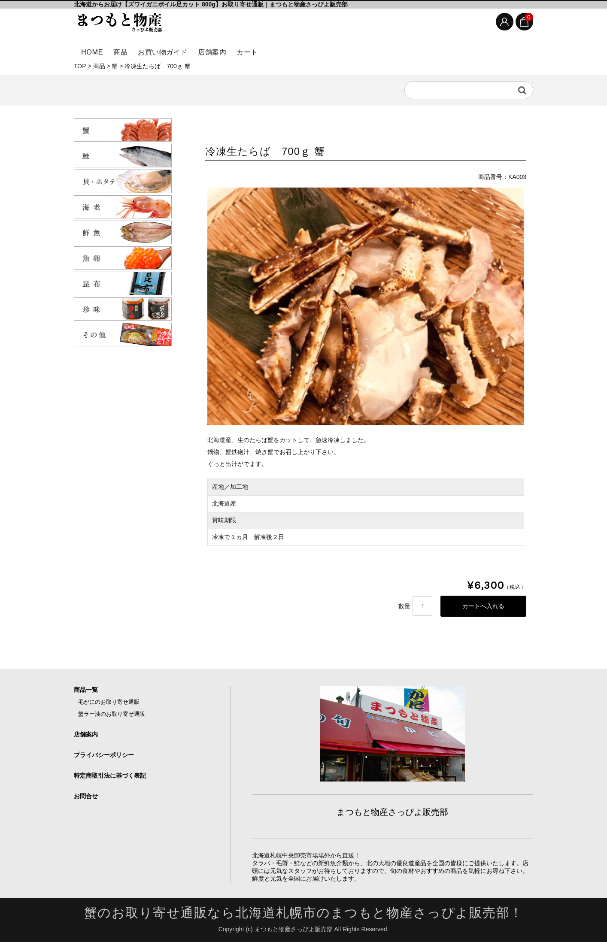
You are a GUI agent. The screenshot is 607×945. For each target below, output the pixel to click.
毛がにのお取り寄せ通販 (109, 705)
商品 (132, 50)
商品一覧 (86, 692)
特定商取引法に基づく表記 (110, 778)
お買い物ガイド (184, 50)
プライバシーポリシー (104, 757)
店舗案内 (245, 50)
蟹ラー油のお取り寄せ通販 (111, 717)
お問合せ (86, 799)
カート (290, 50)
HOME (94, 50)
